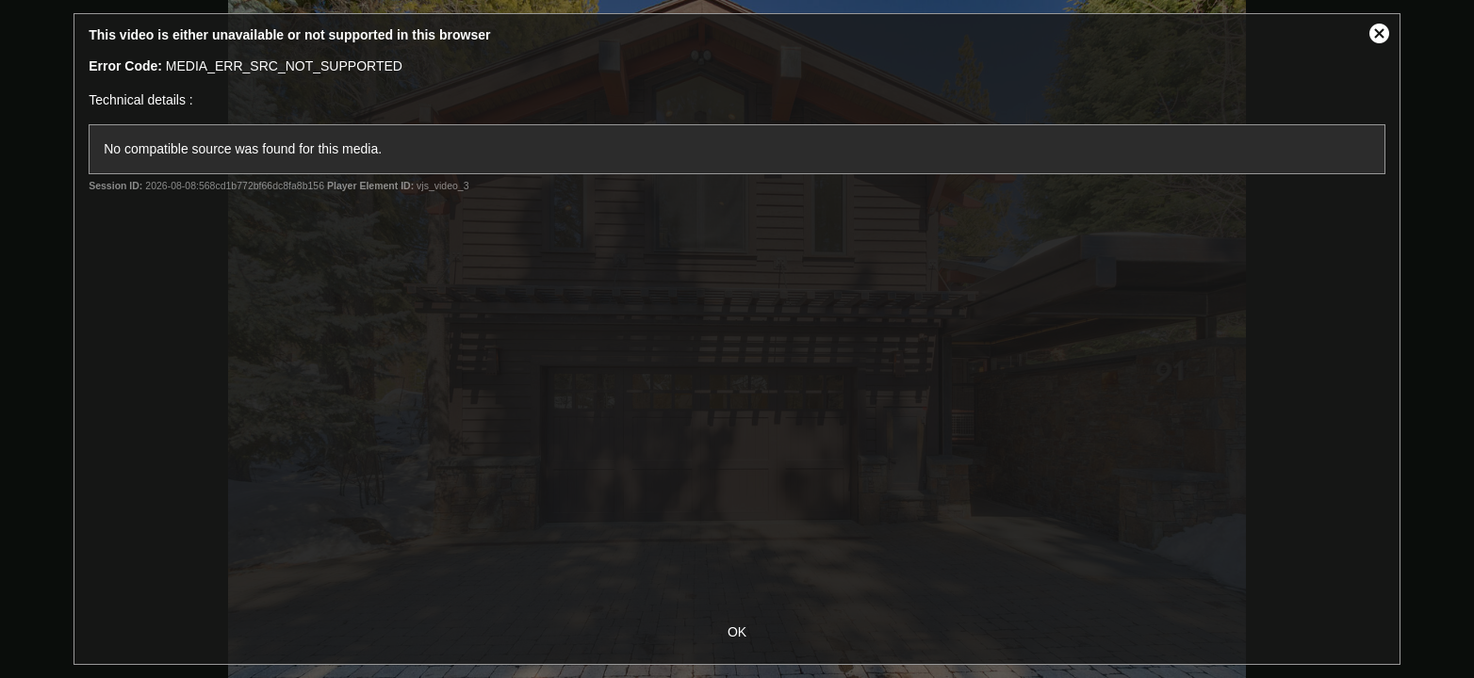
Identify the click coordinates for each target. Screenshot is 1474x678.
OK (737, 631)
